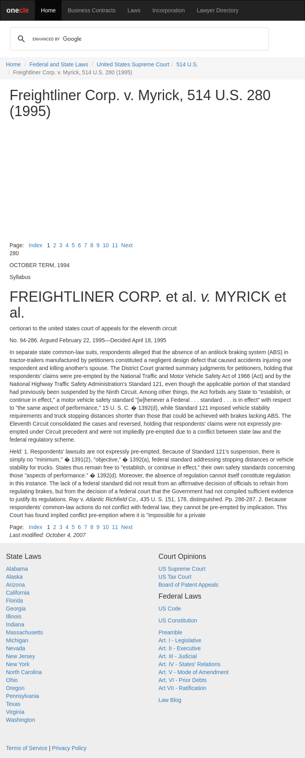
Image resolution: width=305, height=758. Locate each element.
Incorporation (168, 10)
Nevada (15, 648)
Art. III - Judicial (177, 656)
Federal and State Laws (58, 64)
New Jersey (20, 656)
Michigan (17, 640)
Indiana (15, 624)
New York (17, 664)
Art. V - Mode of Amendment (193, 672)
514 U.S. (187, 64)
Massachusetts (24, 632)
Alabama (17, 569)
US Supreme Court (181, 569)
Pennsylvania (22, 696)
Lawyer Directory (217, 10)
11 (115, 245)
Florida (14, 600)
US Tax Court (174, 577)
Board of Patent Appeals (188, 585)
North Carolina (24, 672)
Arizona (15, 585)
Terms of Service (26, 748)
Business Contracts (92, 10)
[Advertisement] (152, 180)
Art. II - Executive (179, 648)
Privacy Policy (69, 748)
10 (105, 245)
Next (127, 245)
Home (48, 10)
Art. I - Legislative (179, 640)
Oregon (15, 688)
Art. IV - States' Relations (189, 664)
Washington (20, 720)
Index (35, 245)
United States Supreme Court (133, 64)
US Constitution (177, 620)
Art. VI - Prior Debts (182, 680)
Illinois (13, 616)
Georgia (16, 608)
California (17, 592)
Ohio (12, 680)
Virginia (15, 712)
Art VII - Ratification (182, 688)
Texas (13, 704)
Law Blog (169, 700)
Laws (134, 10)
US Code (169, 608)
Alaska (14, 577)
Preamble (170, 632)
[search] (138, 39)
